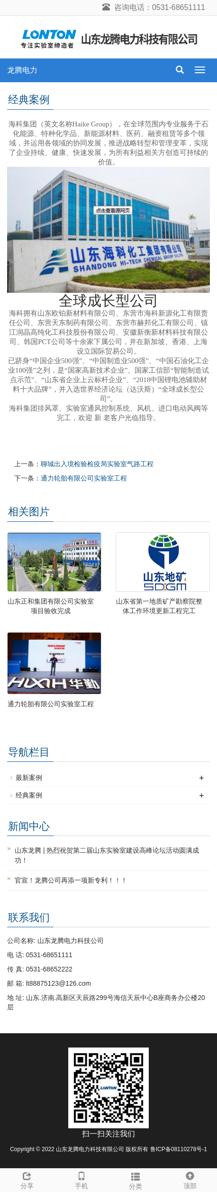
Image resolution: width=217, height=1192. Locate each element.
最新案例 (29, 777)
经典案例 (29, 795)
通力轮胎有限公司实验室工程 (84, 478)
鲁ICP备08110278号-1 (178, 1149)
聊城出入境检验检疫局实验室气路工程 (97, 464)
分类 (135, 1179)
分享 (27, 1179)
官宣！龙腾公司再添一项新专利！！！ (71, 880)
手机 (81, 1179)
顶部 (190, 1179)
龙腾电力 (22, 70)
